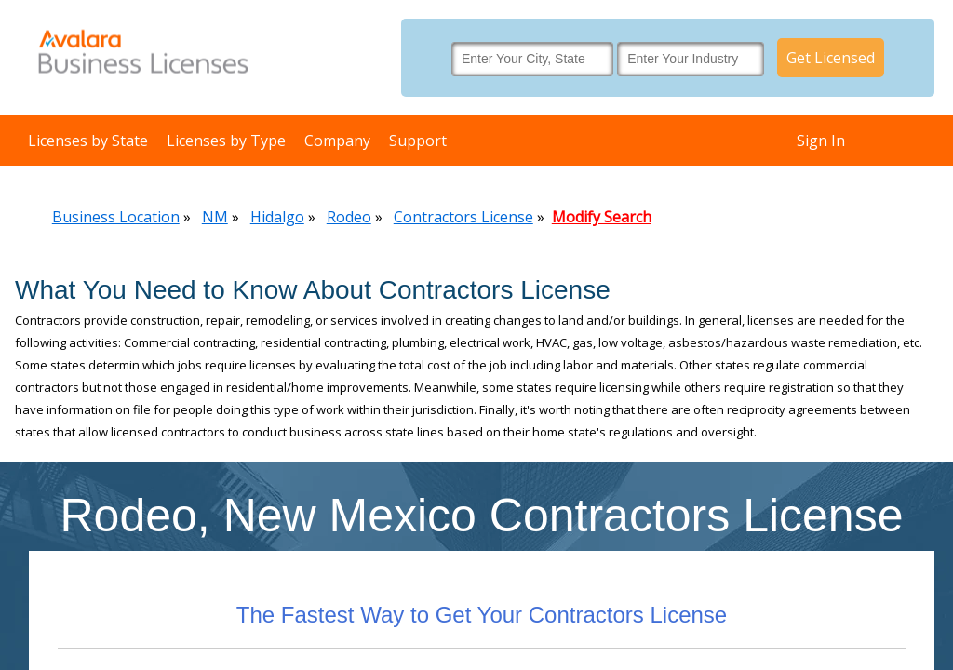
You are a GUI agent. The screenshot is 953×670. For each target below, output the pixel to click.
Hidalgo (277, 217)
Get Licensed (830, 57)
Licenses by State (88, 140)
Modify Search (601, 217)
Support (418, 140)
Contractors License (463, 217)
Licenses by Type (226, 140)
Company (337, 140)
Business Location (116, 217)
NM (215, 217)
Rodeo (349, 217)
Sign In (821, 140)
